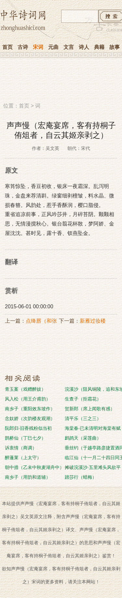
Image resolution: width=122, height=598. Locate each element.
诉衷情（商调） (21, 447)
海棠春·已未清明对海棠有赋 (93, 428)
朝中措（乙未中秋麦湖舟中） (34, 467)
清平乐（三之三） (83, 418)
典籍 (99, 47)
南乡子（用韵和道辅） (27, 477)
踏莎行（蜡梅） (81, 477)
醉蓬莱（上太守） (23, 457)
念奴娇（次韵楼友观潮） (30, 418)
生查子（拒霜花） (83, 398)
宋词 (38, 47)
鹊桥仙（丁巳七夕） (25, 438)
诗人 (84, 47)
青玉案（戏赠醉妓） (25, 389)
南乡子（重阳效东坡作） (30, 408)
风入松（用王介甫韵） (27, 398)
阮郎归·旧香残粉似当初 (28, 428)
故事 (114, 47)
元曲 (53, 47)
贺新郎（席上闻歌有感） (90, 408)
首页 (7, 47)
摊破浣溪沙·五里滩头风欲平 (93, 467)
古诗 (23, 47)
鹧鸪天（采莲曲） (83, 438)
